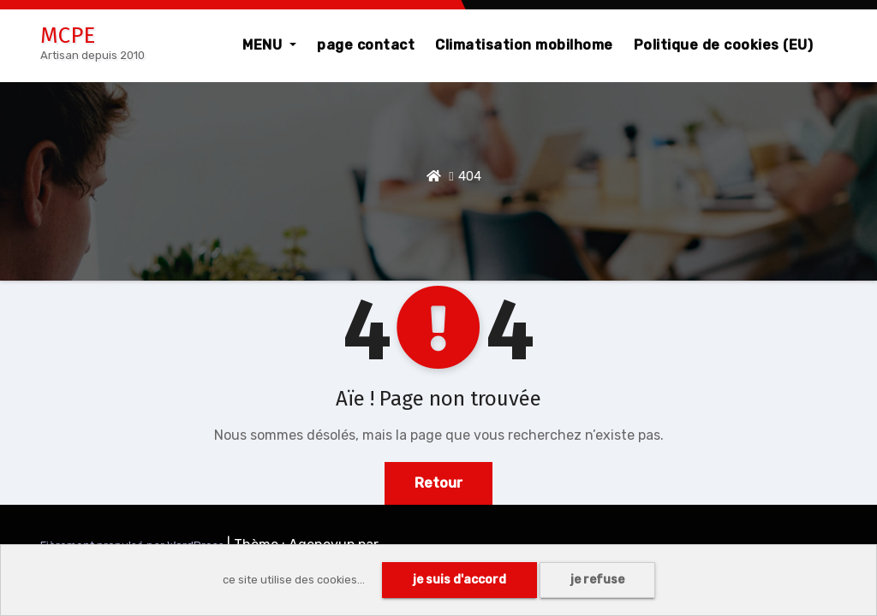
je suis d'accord (459, 579)
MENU (269, 45)
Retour (438, 483)
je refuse (597, 579)
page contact (366, 45)
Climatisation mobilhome (524, 45)
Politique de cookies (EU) (724, 45)
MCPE (67, 35)
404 (469, 176)
